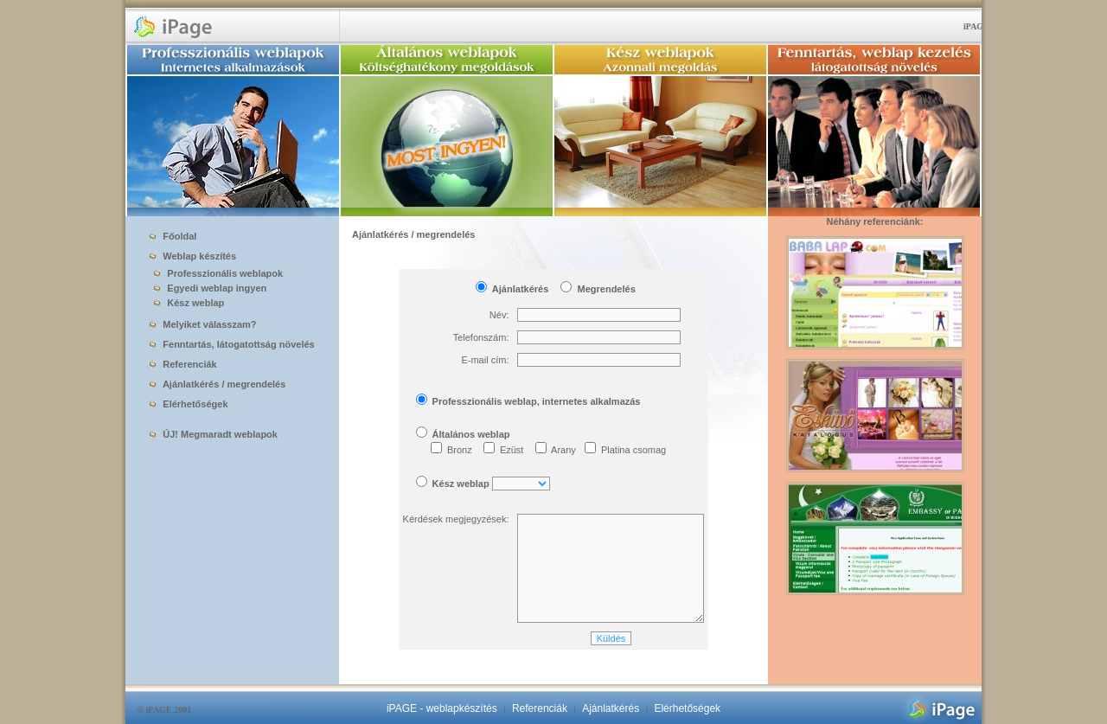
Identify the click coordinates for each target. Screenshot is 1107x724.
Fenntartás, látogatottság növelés (232, 344)
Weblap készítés (193, 256)
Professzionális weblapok (215, 273)
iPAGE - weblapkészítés (442, 708)
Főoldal (173, 236)
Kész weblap (185, 303)
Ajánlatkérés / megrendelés (217, 384)
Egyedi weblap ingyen (206, 288)
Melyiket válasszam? (203, 324)
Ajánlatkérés (610, 708)
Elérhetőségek (188, 404)
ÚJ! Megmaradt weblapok (214, 434)
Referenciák (183, 364)
